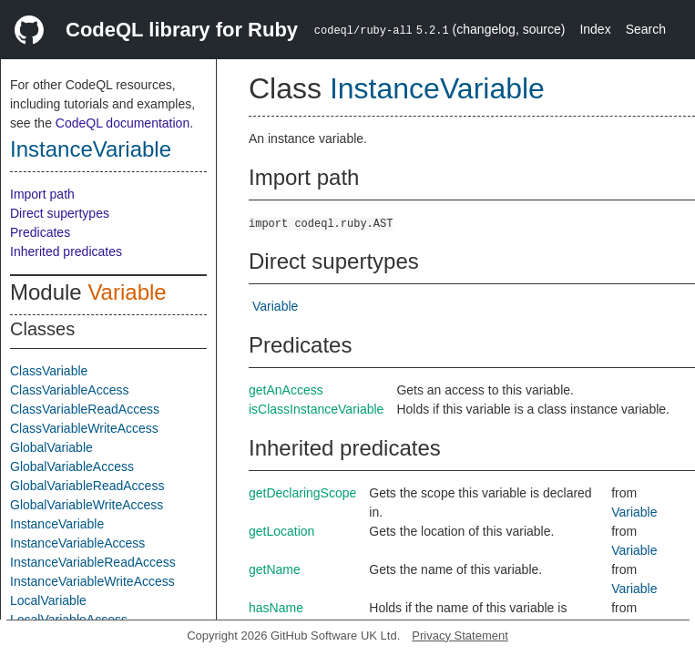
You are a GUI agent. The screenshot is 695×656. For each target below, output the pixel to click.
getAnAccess (286, 390)
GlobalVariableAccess (72, 466)
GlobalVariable (51, 447)
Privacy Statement (460, 635)
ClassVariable (48, 371)
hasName (276, 607)
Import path (42, 194)
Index (594, 29)
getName (275, 569)
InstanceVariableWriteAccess (92, 581)
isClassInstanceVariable (316, 409)
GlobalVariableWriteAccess (86, 504)
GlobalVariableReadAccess (87, 485)
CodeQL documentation (122, 123)
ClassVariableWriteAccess (84, 428)
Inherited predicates (66, 251)
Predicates (40, 232)
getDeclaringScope (302, 493)
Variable (126, 292)
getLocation (281, 531)
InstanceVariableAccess (77, 543)
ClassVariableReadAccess (84, 409)
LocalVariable (48, 600)
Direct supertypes (59, 213)
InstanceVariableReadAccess (93, 562)
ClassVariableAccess (69, 390)
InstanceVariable (90, 149)
